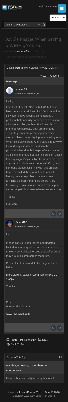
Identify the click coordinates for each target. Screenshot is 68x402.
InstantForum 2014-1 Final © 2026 (39, 392)
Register (52, 6)
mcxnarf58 (23, 51)
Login (41, 6)
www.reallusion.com (18, 313)
